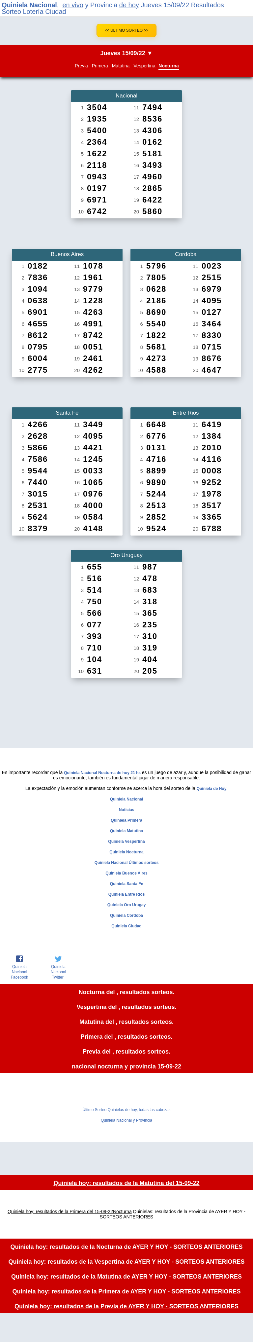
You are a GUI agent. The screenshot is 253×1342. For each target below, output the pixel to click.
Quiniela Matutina (126, 831)
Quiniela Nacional (29, 5)
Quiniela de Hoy (212, 788)
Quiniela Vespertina (126, 841)
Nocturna (168, 65)
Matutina (121, 65)
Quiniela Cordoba (126, 915)
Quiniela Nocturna (126, 852)
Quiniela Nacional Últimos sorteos (127, 862)
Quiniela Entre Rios (126, 894)
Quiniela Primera (126, 820)
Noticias (126, 809)
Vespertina (144, 65)
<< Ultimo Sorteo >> (127, 30)
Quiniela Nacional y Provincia (126, 1120)
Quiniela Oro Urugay (126, 905)
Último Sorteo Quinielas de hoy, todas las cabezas (126, 1109)
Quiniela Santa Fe (126, 883)
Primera (100, 65)
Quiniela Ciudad (126, 926)
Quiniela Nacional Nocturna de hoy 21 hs (102, 772)
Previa (81, 65)
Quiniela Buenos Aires (126, 873)
